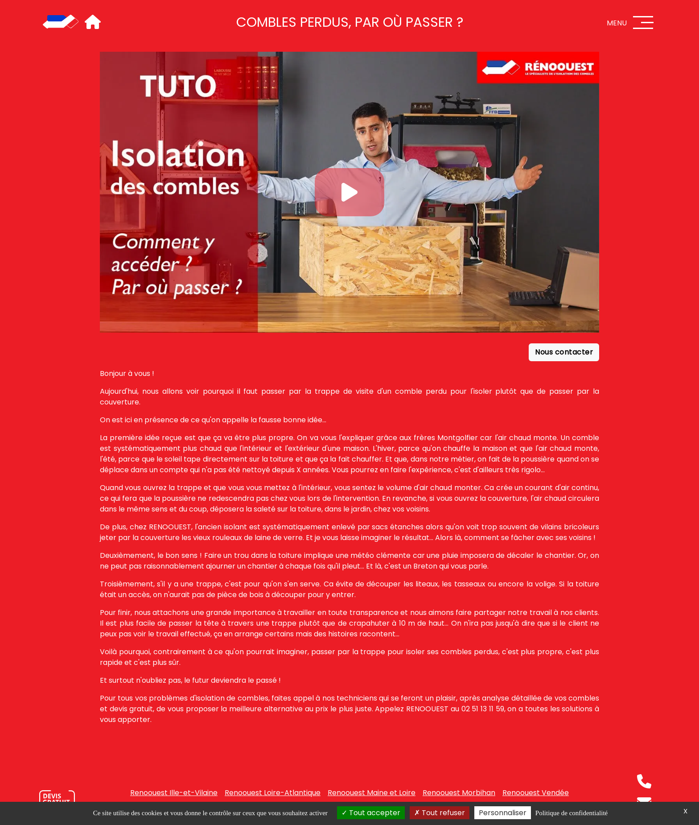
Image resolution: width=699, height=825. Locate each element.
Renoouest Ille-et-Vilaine (174, 793)
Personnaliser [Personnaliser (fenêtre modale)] (502, 813)
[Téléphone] (644, 781)
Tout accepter (370, 813)
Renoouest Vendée (535, 793)
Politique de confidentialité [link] (571, 813)
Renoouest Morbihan (459, 793)
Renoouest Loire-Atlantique (273, 793)
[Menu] (643, 22)
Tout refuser (439, 813)
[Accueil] (60, 22)
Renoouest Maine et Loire (371, 793)
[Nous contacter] (57, 800)
